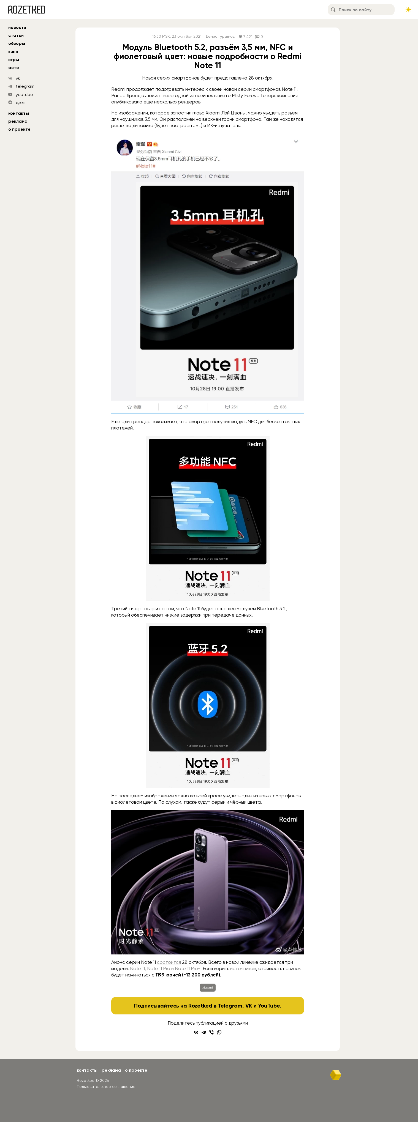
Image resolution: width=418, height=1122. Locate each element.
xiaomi (207, 987)
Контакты (18, 113)
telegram (25, 86)
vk (18, 78)
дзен (20, 102)
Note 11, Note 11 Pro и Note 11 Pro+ (165, 968)
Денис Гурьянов (220, 36)
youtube (24, 94)
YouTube (269, 1005)
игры (13, 59)
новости (17, 27)
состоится (169, 962)
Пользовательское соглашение (106, 1086)
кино (13, 51)
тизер (168, 95)
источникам (243, 968)
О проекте (19, 129)
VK (248, 1005)
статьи (16, 35)
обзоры (16, 43)
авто (13, 67)
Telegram (230, 1005)
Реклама (18, 121)
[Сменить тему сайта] (408, 9)
